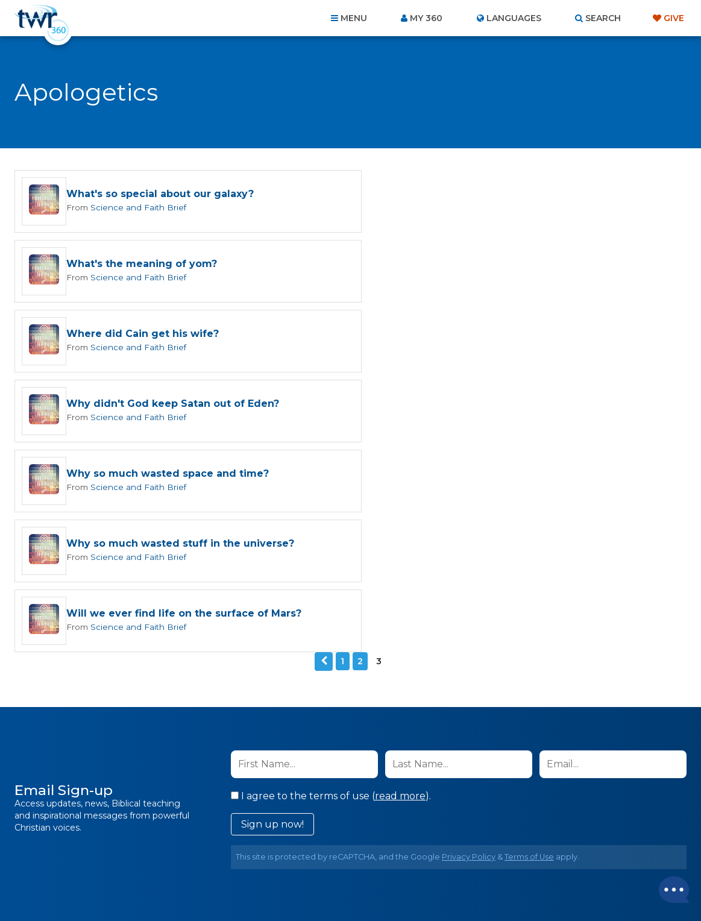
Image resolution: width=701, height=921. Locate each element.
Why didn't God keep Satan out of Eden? (512, 265)
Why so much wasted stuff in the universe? (520, 335)
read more (400, 588)
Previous (324, 454)
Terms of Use (529, 648)
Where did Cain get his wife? (142, 265)
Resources (556, 855)
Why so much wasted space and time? (167, 335)
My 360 (426, 18)
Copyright (487, 855)
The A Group (438, 884)
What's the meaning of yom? (481, 194)
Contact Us (247, 855)
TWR (357, 884)
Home (131, 855)
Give (674, 18)
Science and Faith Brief (135, 207)
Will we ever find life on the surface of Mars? (183, 406)
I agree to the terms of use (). (331, 588)
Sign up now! (272, 616)
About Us (183, 855)
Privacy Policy (468, 648)
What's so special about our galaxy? (160, 194)
